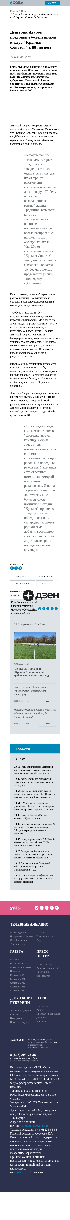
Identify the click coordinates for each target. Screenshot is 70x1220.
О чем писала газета (20, 995)
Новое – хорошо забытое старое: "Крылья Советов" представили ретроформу (31, 717)
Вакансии (41, 1049)
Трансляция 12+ (44, 964)
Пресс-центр (43, 981)
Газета (16, 979)
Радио (42, 952)
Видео (39, 967)
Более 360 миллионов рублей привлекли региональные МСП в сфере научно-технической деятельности (34, 821)
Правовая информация (48, 1041)
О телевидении (18, 960)
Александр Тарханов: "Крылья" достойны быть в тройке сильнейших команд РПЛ (31, 699)
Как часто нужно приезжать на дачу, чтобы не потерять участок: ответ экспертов (34, 808)
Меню (51, 3)
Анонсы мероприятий (47, 995)
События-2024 (17, 1018)
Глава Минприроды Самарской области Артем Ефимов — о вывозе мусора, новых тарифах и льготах (33, 796)
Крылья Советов (24, 585)
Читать (46, 727)
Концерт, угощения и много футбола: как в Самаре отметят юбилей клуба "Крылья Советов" (35, 740)
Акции (39, 1037)
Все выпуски (16, 991)
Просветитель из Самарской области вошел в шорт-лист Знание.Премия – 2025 (32, 893)
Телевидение (23, 952)
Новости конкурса (19, 1050)
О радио (40, 960)
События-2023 (17, 1014)
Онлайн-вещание (19, 967)
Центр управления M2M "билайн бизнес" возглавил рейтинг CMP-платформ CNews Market (34, 869)
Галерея (14, 1042)
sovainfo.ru (27, 1103)
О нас (42, 1026)
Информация (17, 1046)
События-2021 (17, 1006)
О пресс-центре (44, 991)
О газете (14, 987)
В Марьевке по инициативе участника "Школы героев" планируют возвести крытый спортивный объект (34, 833)
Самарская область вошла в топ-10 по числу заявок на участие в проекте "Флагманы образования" (33, 881)
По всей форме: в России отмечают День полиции (30, 844)
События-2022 (17, 1010)
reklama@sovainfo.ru (30, 1088)
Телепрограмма (18, 971)
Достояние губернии (21, 1028)
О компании (42, 1033)
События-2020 (17, 1002)
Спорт (20, 601)
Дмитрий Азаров (24, 593)
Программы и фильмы (21, 964)
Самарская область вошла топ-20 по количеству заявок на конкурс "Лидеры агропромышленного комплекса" (34, 856)
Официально (23, 578)
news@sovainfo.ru (29, 1086)
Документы (42, 1045)
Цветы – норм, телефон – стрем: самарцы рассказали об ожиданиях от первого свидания (34, 905)
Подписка (15, 998)
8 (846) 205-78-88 (23, 1082)
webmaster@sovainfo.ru (34, 1153)
